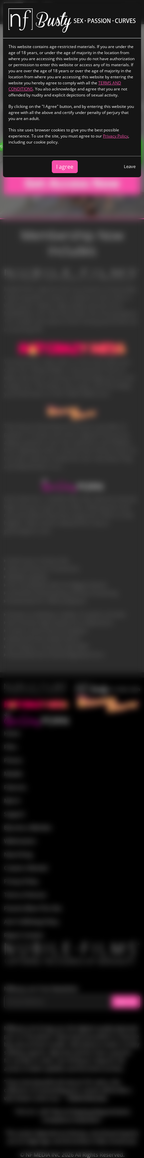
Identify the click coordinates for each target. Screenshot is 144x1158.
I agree (64, 166)
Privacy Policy (115, 136)
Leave (130, 166)
